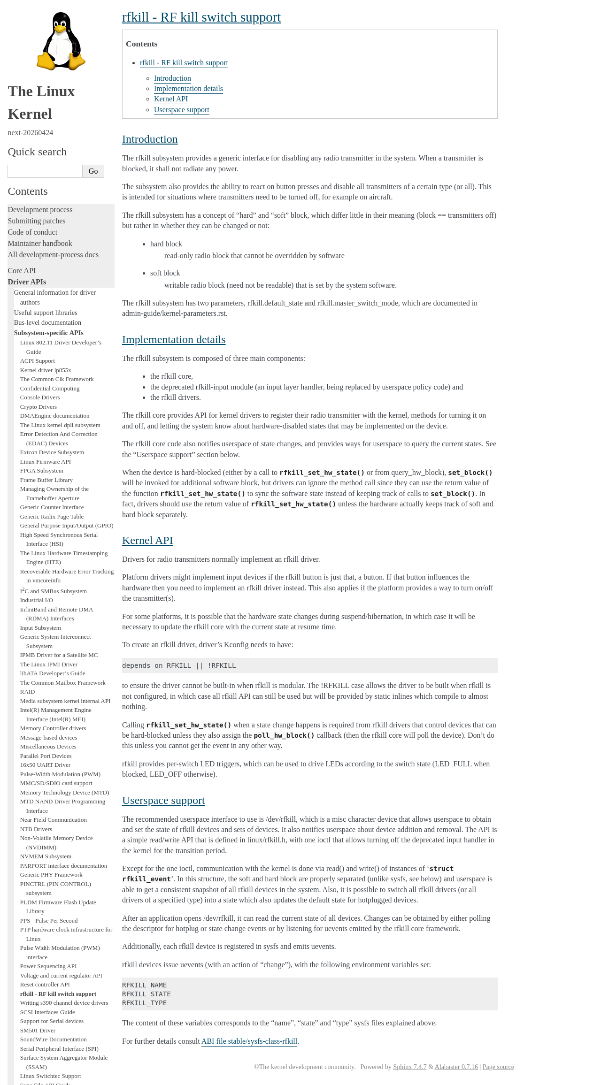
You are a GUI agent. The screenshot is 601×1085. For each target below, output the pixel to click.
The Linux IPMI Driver (48, 263)
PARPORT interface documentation (64, 464)
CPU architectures (35, 1007)
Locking (20, 797)
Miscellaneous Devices (48, 345)
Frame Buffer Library (46, 78)
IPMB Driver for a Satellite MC (59, 253)
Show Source (27, 1076)
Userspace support (181, 110)
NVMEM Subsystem (45, 454)
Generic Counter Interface (52, 105)
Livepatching (27, 891)
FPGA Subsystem (41, 69)
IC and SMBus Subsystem (53, 189)
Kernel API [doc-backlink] (147, 540)
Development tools (36, 835)
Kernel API (171, 99)
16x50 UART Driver (45, 363)
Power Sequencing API (48, 564)
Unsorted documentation (45, 1023)
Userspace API (30, 964)
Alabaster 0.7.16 (456, 1066)
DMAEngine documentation (55, 14)
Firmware (22, 980)
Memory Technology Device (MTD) (64, 391)
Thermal (30, 720)
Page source (498, 1066)
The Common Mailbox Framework (63, 281)
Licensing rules (31, 813)
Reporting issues (32, 941)
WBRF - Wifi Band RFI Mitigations (64, 738)
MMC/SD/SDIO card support (56, 381)
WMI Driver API (41, 747)
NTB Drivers (36, 427)
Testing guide (28, 846)
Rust (14, 903)
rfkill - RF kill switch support (58, 592)
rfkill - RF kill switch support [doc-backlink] (201, 16)
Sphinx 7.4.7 (409, 1066)
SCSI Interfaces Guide (47, 610)
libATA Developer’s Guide (52, 271)
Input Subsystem (40, 226)
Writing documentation (42, 824)
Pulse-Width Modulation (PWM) (60, 372)
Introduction (172, 78)
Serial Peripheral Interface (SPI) (59, 647)
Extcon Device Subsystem (52, 50)
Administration (30, 919)
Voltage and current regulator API (61, 574)
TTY (26, 729)
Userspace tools (31, 952)
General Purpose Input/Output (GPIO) (67, 124)
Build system (27, 930)
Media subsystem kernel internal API (65, 299)
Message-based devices (48, 336)
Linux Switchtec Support (50, 674)
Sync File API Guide (45, 684)
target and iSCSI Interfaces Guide (61, 692)
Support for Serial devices (52, 619)
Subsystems (25, 785)
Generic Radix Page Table (52, 115)
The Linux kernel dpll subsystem (60, 23)
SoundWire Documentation (53, 638)
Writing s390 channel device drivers (64, 601)
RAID (27, 290)
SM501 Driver (37, 629)
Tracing (19, 869)
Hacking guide (30, 858)
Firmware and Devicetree (46, 991)
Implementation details (188, 88)
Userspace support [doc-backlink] (163, 800)
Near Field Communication (53, 418)
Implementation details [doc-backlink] (174, 339)
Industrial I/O (36, 198)
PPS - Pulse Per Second (49, 519)
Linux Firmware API (45, 60)
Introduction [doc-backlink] (150, 139)
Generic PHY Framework (51, 473)
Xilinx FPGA (36, 757)
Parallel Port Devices (46, 354)
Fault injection (29, 880)
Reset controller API (45, 583)
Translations (26, 1039)
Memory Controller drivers (53, 326)
